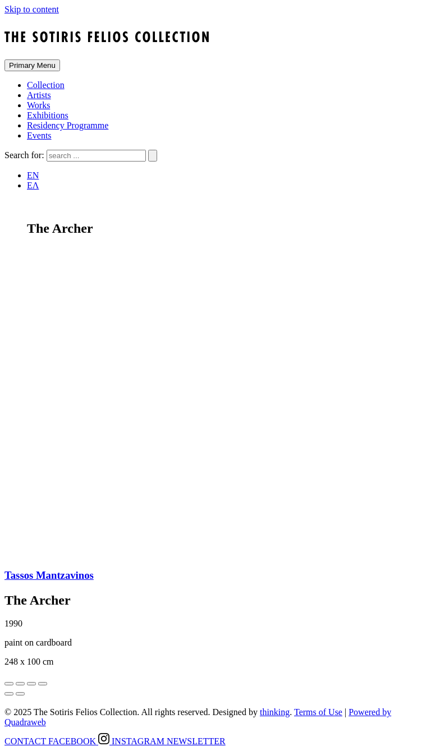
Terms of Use (318, 712)
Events (39, 135)
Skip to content (31, 9)
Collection (46, 85)
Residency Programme (67, 125)
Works (38, 105)
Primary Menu (32, 65)
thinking (275, 712)
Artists (39, 95)
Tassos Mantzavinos (49, 575)
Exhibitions (47, 115)
